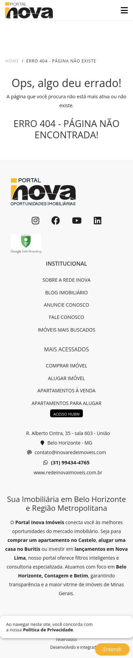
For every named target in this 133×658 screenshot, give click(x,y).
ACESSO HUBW (67, 414)
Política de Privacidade (48, 630)
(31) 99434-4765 (66, 463)
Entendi (112, 649)
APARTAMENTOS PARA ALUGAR (67, 403)
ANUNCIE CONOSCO (66, 305)
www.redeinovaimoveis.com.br (67, 472)
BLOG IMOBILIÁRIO (66, 292)
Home (12, 61)
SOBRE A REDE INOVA (67, 280)
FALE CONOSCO (66, 317)
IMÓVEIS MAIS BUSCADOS (66, 329)
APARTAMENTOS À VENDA (66, 390)
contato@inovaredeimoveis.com (66, 452)
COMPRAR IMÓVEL (66, 365)
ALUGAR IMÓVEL (66, 378)
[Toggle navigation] (121, 10)
